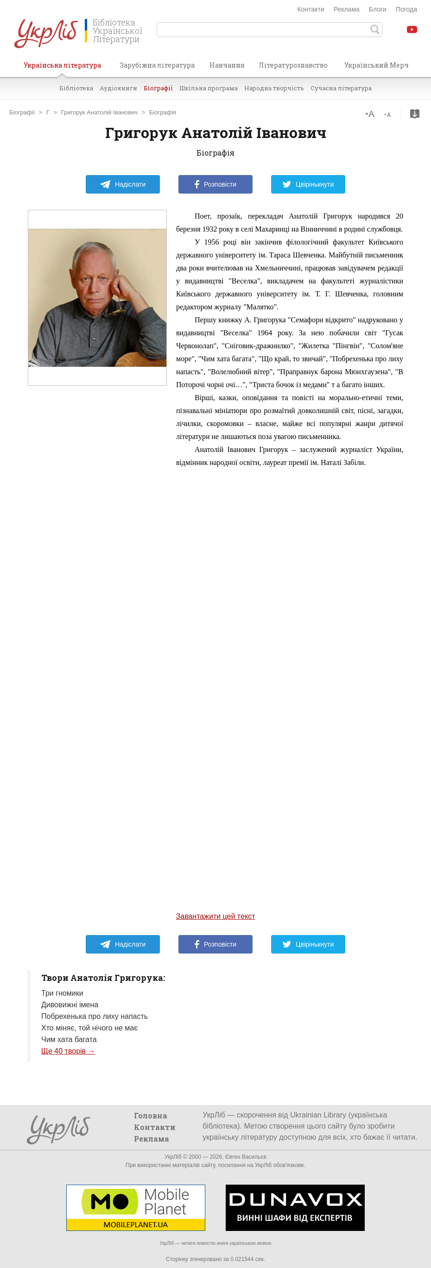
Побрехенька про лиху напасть (94, 1016)
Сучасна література (341, 88)
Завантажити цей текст (215, 916)
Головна (150, 1115)
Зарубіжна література (157, 65)
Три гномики (62, 993)
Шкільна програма (208, 88)
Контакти (310, 9)
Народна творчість (274, 88)
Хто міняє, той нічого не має (89, 1028)
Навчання (227, 65)
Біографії (158, 88)
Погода (406, 9)
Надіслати (123, 184)
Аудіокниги (118, 88)
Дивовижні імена (69, 1005)
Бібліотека (76, 88)
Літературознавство (293, 65)
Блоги (378, 9)
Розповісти (215, 184)
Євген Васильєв (245, 1157)
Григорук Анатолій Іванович (99, 112)
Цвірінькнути (308, 184)
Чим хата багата (69, 1039)
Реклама (347, 9)
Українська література (62, 68)
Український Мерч (376, 65)
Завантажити (414, 114)
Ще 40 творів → (68, 1051)
